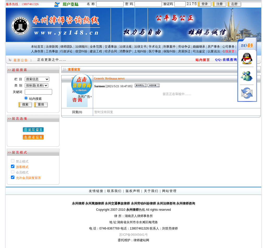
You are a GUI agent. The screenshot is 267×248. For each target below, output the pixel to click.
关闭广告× (78, 90)
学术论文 (155, 46)
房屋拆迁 (184, 51)
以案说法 (214, 51)
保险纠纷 (169, 51)
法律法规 (125, 46)
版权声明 (133, 191)
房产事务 (214, 46)
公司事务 (228, 46)
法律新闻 (52, 46)
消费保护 (125, 51)
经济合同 (111, 51)
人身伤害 (37, 51)
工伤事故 (52, 51)
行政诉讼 (66, 51)
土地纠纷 (140, 51)
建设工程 (96, 51)
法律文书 (140, 46)
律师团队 (66, 46)
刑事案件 (169, 46)
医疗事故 (155, 51)
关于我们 (151, 191)
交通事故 (111, 46)
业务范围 (96, 46)
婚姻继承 (199, 46)
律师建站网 (141, 240)
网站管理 (169, 191)
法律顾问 (81, 46)
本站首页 (37, 46)
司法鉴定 (199, 51)
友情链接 (96, 191)
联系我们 (114, 191)
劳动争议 (184, 46)
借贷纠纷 (81, 51)
